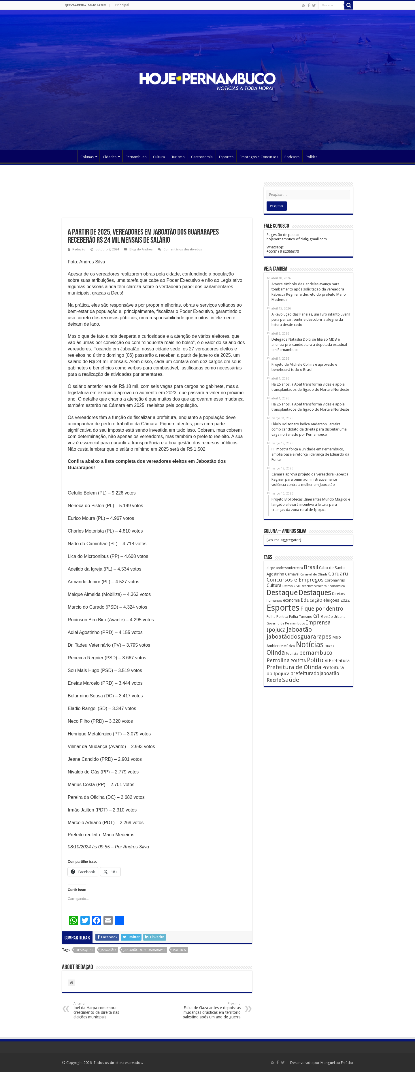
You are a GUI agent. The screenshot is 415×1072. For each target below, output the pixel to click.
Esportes (226, 157)
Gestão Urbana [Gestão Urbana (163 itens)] (333, 616)
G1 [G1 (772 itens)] (316, 616)
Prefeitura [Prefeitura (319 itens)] (339, 660)
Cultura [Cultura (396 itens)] (274, 585)
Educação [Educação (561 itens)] (311, 600)
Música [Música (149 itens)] (289, 646)
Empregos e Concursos (259, 157)
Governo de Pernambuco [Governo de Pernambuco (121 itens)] (286, 623)
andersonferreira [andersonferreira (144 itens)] (289, 568)
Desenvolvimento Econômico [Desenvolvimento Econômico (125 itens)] (323, 586)
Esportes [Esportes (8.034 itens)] (283, 608)
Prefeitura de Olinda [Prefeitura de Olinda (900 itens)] (294, 667)
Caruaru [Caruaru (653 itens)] (338, 574)
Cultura (159, 157)
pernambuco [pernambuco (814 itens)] (315, 653)
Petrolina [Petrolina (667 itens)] (278, 660)
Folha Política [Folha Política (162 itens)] (277, 616)
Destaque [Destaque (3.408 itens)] (282, 592)
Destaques (84, 950)
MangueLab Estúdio (336, 1062)
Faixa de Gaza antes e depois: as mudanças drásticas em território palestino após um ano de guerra (211, 1010)
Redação (78, 249)
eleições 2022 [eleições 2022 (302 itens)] (336, 600)
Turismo (178, 157)
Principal (122, 5)
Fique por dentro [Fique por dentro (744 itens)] (321, 608)
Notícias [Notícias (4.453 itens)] (310, 644)
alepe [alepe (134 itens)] (271, 568)
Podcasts (291, 157)
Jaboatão (108, 950)
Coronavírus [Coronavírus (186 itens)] (335, 580)
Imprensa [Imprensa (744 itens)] (318, 622)
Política (312, 157)
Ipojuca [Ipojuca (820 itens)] (276, 629)
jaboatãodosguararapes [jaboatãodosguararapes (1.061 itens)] (299, 636)
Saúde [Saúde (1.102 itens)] (290, 679)
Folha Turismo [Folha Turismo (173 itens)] (300, 616)
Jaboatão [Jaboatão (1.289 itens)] (299, 629)
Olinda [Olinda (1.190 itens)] (276, 652)
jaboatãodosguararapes (144, 950)
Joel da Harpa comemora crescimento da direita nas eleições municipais (103, 1010)
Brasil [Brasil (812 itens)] (311, 567)
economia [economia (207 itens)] (291, 600)
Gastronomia (202, 157)
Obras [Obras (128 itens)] (329, 646)
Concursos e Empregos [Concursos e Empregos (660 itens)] (295, 580)
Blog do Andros (141, 249)
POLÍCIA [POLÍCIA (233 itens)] (298, 660)
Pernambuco (136, 157)
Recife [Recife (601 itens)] (274, 680)
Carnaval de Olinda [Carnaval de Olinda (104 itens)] (313, 574)
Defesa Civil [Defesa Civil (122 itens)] (291, 586)
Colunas (87, 157)
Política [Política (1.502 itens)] (317, 660)
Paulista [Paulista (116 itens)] (292, 654)
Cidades (109, 157)
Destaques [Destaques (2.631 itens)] (315, 592)
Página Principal (69, 156)
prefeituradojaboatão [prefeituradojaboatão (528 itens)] (314, 673)
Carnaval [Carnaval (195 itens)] (292, 574)
